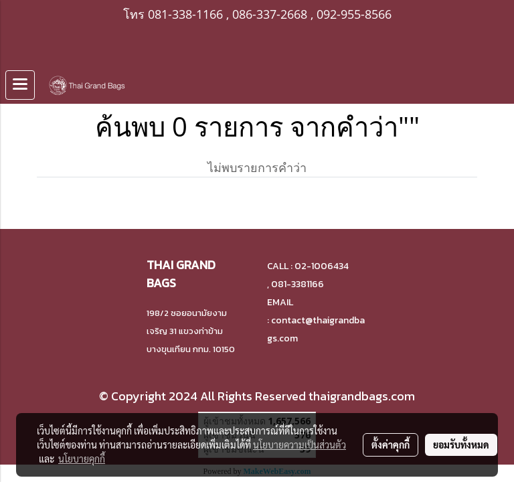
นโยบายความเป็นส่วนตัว (299, 444)
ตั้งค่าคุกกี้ (390, 444)
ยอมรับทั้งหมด (461, 444)
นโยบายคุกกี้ (81, 459)
